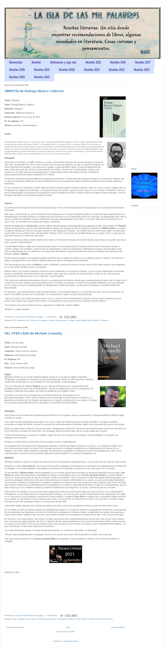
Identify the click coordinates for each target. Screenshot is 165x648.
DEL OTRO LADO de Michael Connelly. (34, 333)
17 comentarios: (52, 615)
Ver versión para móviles (66, 632)
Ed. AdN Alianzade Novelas (46, 619)
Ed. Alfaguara (42, 320)
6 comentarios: (51, 317)
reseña (78, 320)
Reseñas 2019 (42, 70)
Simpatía (104, 320)
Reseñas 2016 (118, 62)
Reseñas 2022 (116, 70)
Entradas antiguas (118, 627)
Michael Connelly (87, 619)
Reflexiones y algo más (63, 62)
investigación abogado (65, 619)
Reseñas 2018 (17, 70)
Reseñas (36, 62)
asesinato (20, 619)
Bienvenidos (15, 62)
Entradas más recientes (15, 627)
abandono (21, 320)
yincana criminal (107, 619)
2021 (14, 320)
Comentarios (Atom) (70, 641)
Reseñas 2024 (17, 77)
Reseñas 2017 (142, 62)
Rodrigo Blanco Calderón (90, 320)
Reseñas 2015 (93, 62)
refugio (71, 320)
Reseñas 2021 (91, 70)
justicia (77, 619)
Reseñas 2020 (67, 70)
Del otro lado (30, 619)
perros (66, 320)
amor (27, 320)
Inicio (68, 627)
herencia (51, 320)
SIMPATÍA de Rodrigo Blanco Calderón (34, 91)
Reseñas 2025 (42, 77)
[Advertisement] (145, 124)
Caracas (33, 320)
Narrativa (59, 320)
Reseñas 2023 (141, 70)
